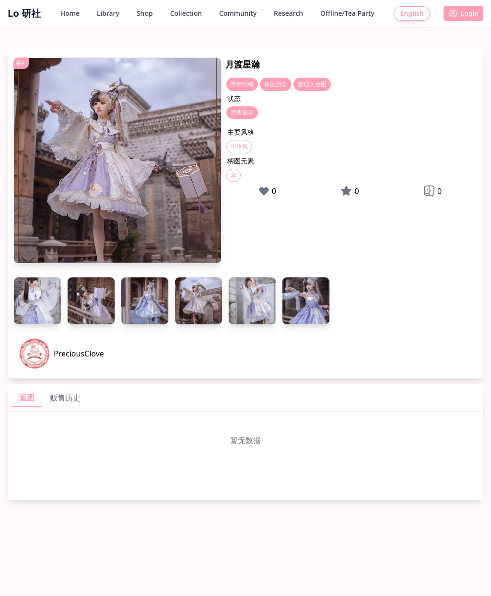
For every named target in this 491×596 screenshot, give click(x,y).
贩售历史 (65, 397)
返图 (27, 397)
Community (238, 13)
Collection (186, 13)
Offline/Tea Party (347, 13)
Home (70, 13)
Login (463, 13)
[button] (463, 13)
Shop (145, 13)
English (411, 13)
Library (108, 13)
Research (288, 13)
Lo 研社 (24, 13)
